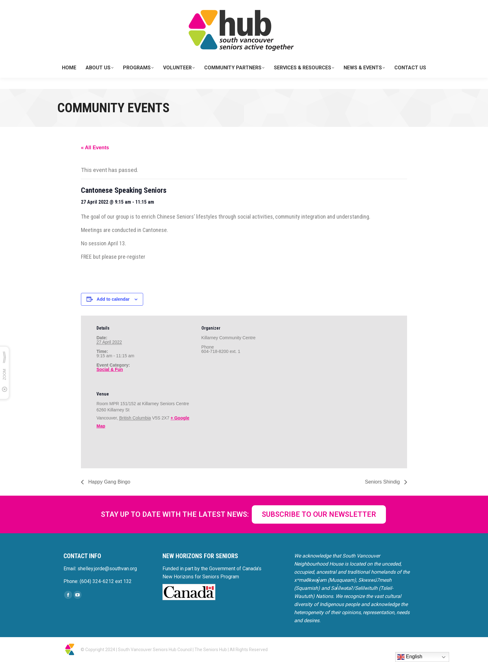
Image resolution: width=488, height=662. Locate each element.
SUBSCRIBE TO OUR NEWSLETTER (319, 514)
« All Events (95, 147)
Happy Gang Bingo (108, 481)
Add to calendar (113, 299)
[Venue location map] (234, 424)
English (409, 657)
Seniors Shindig (383, 481)
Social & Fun (109, 369)
